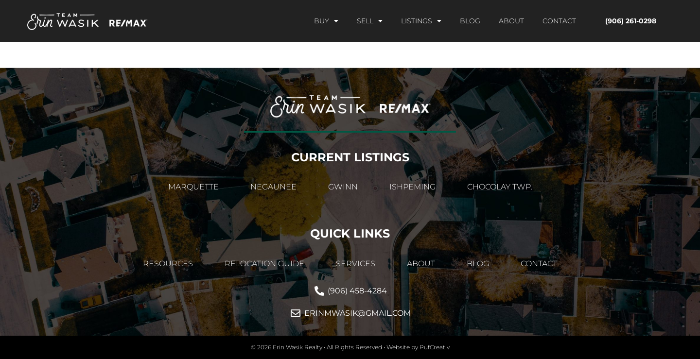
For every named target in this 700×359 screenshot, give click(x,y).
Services (355, 263)
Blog (470, 21)
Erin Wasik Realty (297, 347)
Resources (168, 263)
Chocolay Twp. (499, 186)
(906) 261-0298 (630, 21)
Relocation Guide (264, 263)
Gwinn (343, 186)
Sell (370, 21)
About (511, 21)
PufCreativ (435, 347)
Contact (559, 21)
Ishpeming (412, 186)
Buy (326, 21)
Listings (421, 21)
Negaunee (273, 186)
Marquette (193, 186)
